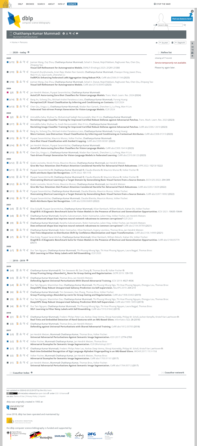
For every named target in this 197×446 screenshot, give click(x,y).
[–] (159, 52)
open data (42, 393)
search (41, 4)
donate (72, 4)
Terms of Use (19, 396)
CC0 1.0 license (61, 393)
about (51, 4)
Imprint (42, 396)
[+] (163, 372)
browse (30, 4)
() (122, 319)
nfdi (60, 4)
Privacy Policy (31, 396)
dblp (20, 4)
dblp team (47, 390)
